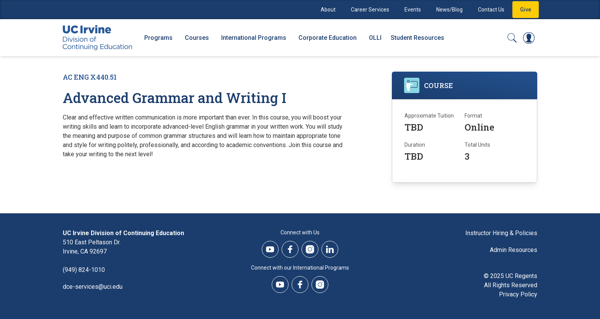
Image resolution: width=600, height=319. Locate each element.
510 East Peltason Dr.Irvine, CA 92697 (92, 247)
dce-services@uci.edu (92, 286)
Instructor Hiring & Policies (501, 233)
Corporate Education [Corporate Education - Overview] (327, 37)
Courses (197, 37)
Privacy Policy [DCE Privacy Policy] (518, 294)
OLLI (375, 37)
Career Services (370, 10)
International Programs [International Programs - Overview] (253, 37)
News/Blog (449, 10)
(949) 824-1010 (84, 269)
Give (525, 10)
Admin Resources (513, 250)
